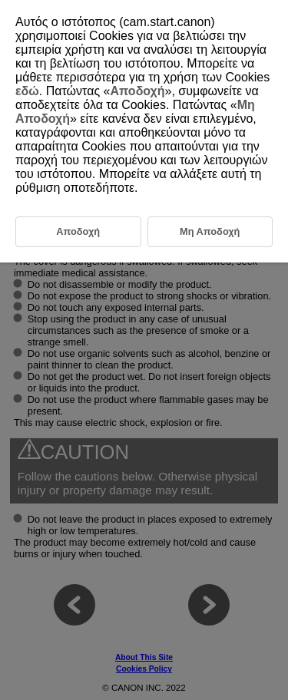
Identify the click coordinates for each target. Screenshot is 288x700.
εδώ (27, 90)
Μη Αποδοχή (210, 231)
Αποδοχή (138, 90)
